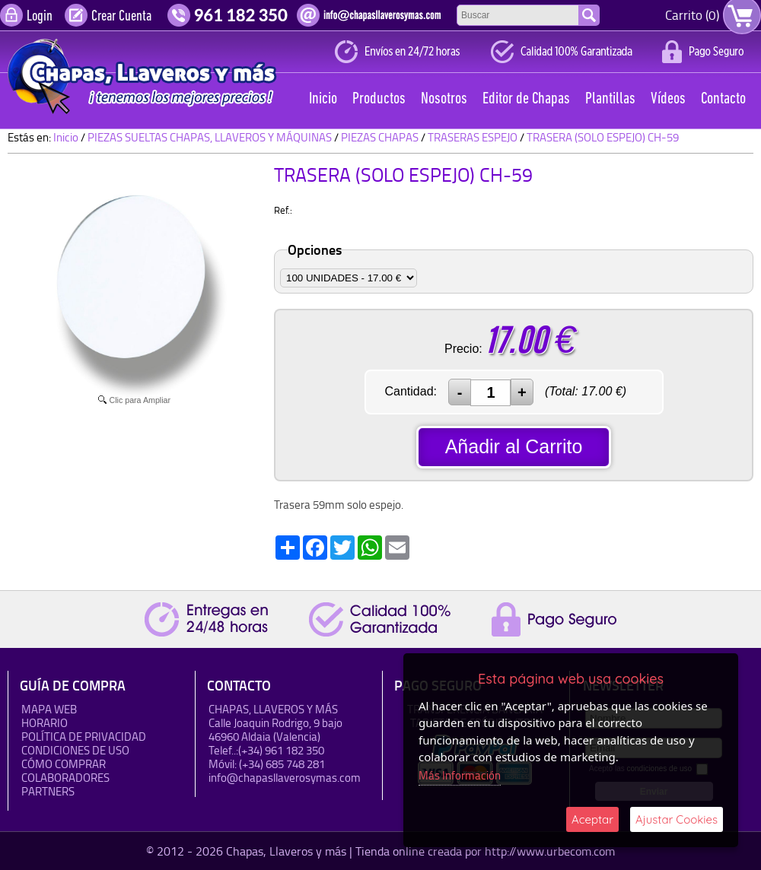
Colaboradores (65, 778)
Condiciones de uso (75, 750)
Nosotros (444, 99)
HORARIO (44, 723)
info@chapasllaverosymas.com (285, 778)
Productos (379, 99)
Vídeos (668, 99)
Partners (48, 791)
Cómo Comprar (63, 764)
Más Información (460, 775)
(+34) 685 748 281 (282, 764)
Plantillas (610, 99)
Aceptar (592, 819)
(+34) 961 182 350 (281, 750)
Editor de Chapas (526, 99)
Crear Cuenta (121, 16)
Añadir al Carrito (514, 446)
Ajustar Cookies (676, 819)
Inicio (323, 99)
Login (40, 16)
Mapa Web (49, 709)
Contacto (723, 99)
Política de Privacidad (83, 737)
